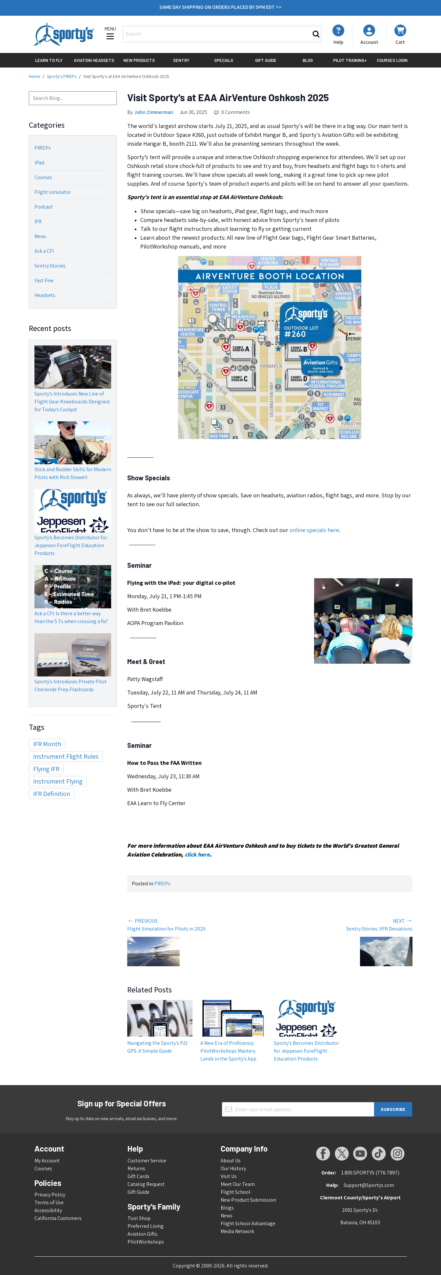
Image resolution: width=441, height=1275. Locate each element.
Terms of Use (49, 1202)
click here (197, 854)
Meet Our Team (238, 1184)
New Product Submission (248, 1199)
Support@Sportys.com (369, 1185)
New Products (139, 60)
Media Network (237, 1231)
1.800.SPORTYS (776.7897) (370, 1172)
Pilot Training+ (350, 60)
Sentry (181, 60)
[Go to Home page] (64, 34)
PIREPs (42, 147)
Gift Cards (139, 1176)
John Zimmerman (153, 112)
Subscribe (393, 1109)
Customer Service (147, 1160)
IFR (38, 221)
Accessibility (48, 1210)
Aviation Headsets (94, 60)
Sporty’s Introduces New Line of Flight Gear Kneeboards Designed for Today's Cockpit (72, 401)
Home (34, 76)
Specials (223, 60)
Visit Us (229, 1176)
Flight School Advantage (248, 1223)
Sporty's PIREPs (61, 76)
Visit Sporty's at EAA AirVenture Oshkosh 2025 (126, 76)
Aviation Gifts (142, 1233)
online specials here (314, 530)
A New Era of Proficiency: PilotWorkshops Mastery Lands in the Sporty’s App (228, 1051)
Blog (308, 60)
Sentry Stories (50, 265)
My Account (47, 1160)
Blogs (227, 1207)
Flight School (236, 1192)
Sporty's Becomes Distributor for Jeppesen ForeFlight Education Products (70, 545)
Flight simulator (52, 192)
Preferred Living (146, 1226)
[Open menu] (110, 33)
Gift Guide (265, 60)
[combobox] (73, 98)
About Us (231, 1160)
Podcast (43, 206)
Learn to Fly (49, 60)
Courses (43, 177)
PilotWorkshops (146, 1241)
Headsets (44, 295)
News (40, 236)
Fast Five (43, 280)
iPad (39, 162)
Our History (233, 1168)
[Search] (316, 34)
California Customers (58, 1218)
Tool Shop (139, 1218)
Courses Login (392, 60)
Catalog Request (146, 1184)
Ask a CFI (44, 251)
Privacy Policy (49, 1194)
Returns (136, 1168)
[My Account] (338, 35)
